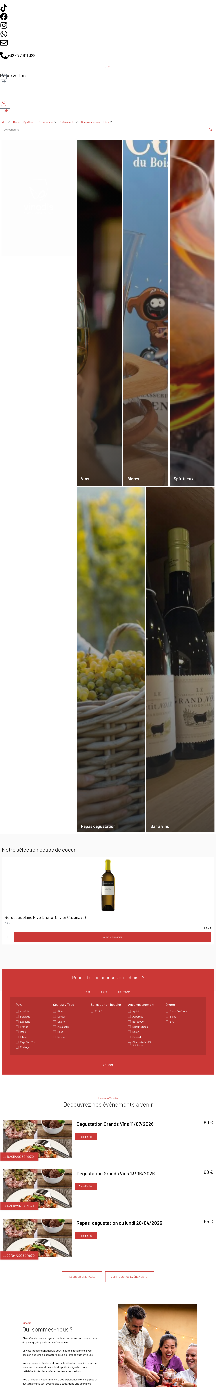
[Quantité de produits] (8, 937)
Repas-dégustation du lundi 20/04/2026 (119, 1223)
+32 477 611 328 (21, 55)
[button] (6, 122)
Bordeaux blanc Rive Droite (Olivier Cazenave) (45, 917)
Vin (88, 991)
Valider (108, 1065)
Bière (104, 991)
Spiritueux (124, 991)
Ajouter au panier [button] (112, 936)
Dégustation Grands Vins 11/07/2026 (115, 1124)
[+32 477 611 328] (4, 55)
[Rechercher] (210, 129)
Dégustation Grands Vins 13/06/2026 (115, 1173)
